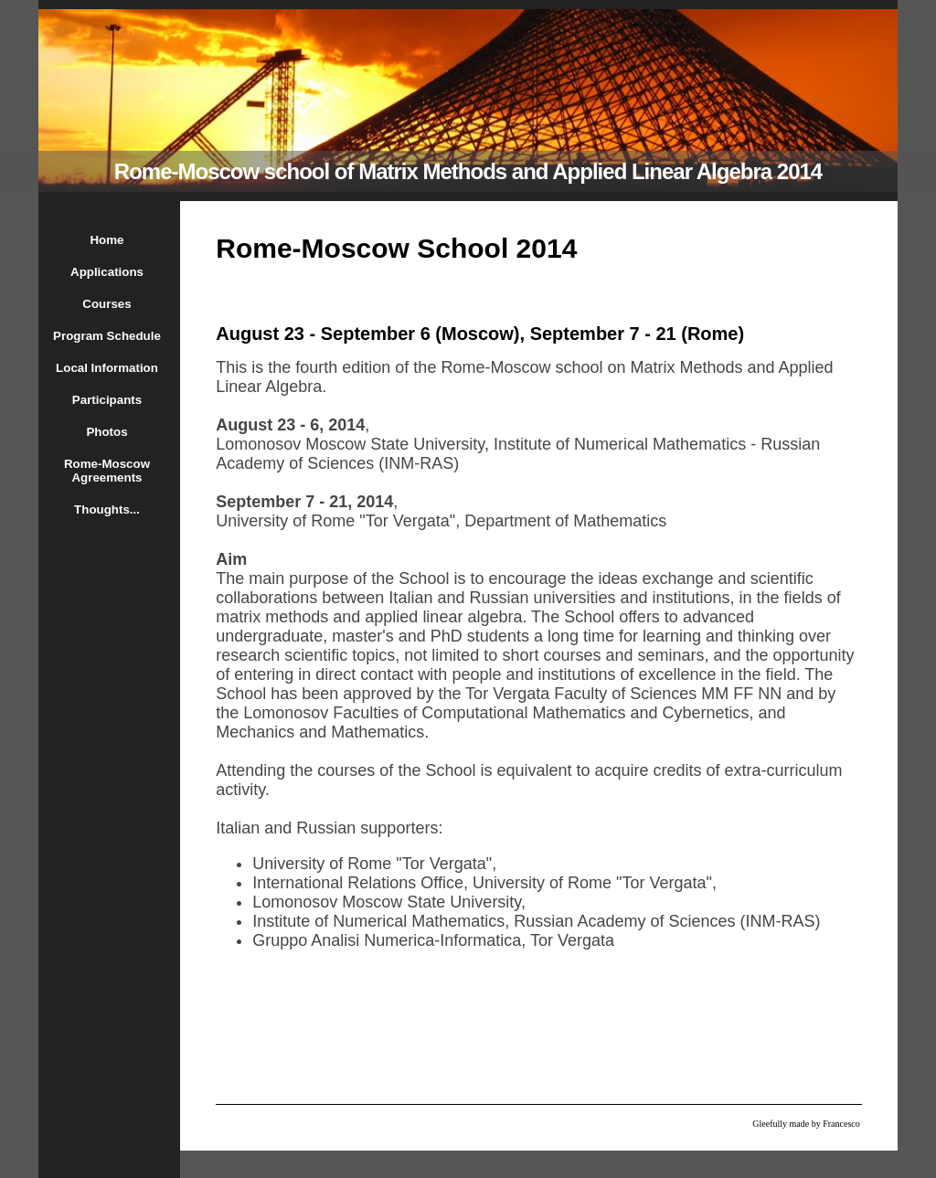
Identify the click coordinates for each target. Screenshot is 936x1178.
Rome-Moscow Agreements (107, 470)
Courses (106, 304)
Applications (107, 272)
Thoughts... (107, 509)
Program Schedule (107, 336)
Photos (106, 432)
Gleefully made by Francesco (805, 1124)
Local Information (107, 368)
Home (106, 240)
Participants (107, 400)
